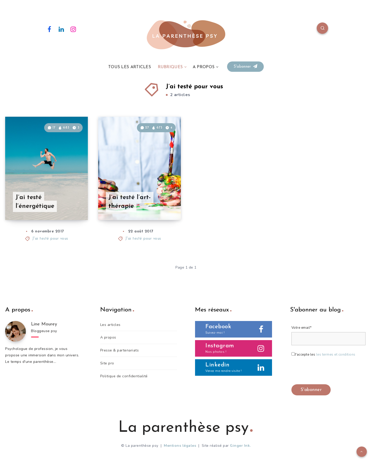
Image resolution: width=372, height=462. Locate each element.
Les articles (110, 324)
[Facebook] (49, 29)
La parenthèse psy (185, 428)
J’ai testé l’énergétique (35, 202)
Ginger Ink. (240, 445)
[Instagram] (73, 29)
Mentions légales (180, 445)
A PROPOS (203, 67)
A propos (108, 337)
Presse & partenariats (119, 350)
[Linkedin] (61, 29)
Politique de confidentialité (124, 376)
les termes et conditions (335, 354)
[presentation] (330, 372)
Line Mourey (44, 324)
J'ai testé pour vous (50, 239)
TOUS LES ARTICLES (129, 67)
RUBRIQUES (170, 67)
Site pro (107, 363)
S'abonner (245, 66)
